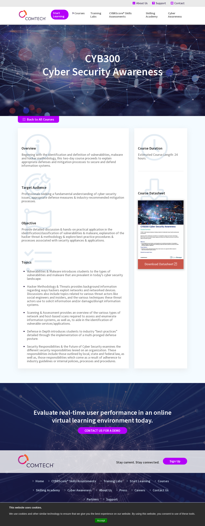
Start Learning (58, 14)
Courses (79, 13)
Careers (138, 493)
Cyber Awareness (175, 14)
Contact (178, 3)
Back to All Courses (38, 120)
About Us (139, 3)
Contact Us (159, 493)
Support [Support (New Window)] (159, 3)
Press (121, 493)
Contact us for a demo (102, 432)
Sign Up (173, 463)
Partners (91, 502)
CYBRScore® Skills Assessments (120, 14)
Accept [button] (101, 520)
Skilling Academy (152, 14)
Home (38, 483)
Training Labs (95, 14)
